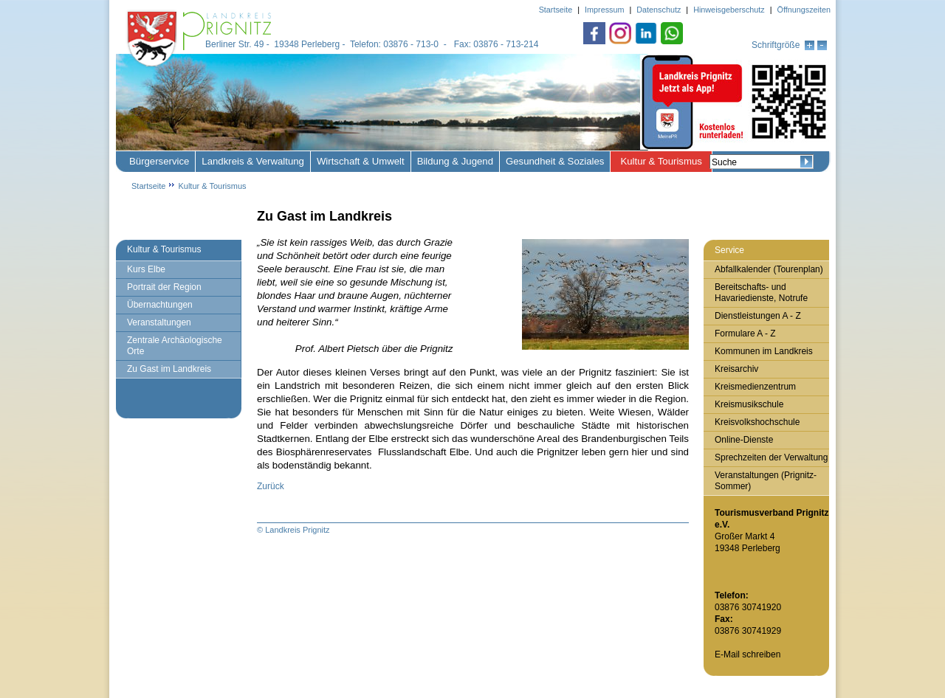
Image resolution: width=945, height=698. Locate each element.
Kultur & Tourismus (660, 161)
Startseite (148, 186)
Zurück (270, 486)
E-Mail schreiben (747, 654)
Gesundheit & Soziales (555, 161)
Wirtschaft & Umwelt (361, 161)
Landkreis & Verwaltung (253, 161)
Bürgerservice (159, 161)
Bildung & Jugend (455, 161)
